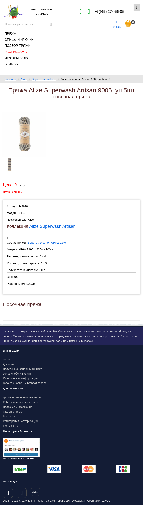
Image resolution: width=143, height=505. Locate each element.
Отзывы (12, 64)
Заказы (117, 24)
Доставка (9, 364)
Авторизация (29, 421)
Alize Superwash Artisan (52, 226)
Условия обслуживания (17, 373)
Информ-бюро (17, 58)
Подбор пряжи (17, 45)
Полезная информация (17, 406)
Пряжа (10, 33)
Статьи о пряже (13, 411)
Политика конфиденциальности (23, 368)
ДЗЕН (35, 491)
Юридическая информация (20, 378)
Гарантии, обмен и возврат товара (24, 383)
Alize (24, 79)
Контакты (9, 416)
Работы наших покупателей (20, 402)
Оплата (7, 359)
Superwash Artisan (44, 79)
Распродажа (16, 51)
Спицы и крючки (19, 39)
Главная (10, 79)
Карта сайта (10, 425)
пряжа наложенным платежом (22, 397)
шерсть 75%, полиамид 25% (46, 242)
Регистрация (11, 421)
